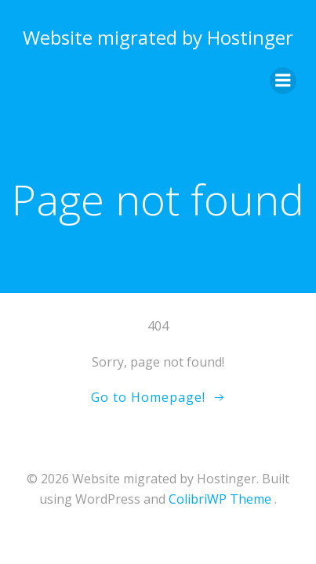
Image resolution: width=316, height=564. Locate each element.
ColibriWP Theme (220, 499)
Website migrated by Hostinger (158, 37)
